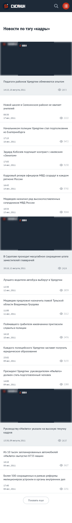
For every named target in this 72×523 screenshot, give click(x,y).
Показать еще (36, 500)
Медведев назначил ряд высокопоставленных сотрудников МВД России (31, 201)
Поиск (56, 6)
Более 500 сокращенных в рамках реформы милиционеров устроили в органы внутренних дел (34, 477)
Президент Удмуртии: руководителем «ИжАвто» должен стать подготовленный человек (32, 373)
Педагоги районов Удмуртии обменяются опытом (33, 82)
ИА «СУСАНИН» (14, 6)
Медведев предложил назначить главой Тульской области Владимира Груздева (33, 302)
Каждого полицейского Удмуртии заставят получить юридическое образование (35, 349)
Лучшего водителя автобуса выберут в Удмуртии (32, 280)
